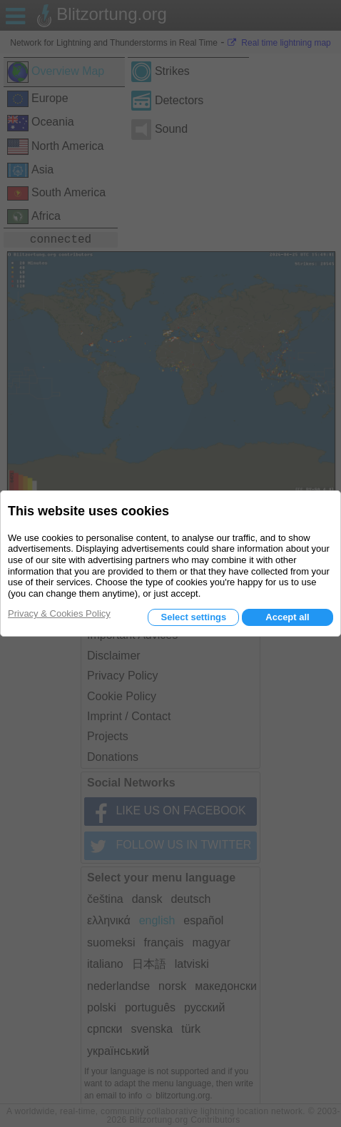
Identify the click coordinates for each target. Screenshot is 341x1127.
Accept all (287, 617)
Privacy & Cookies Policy (59, 613)
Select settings (193, 617)
